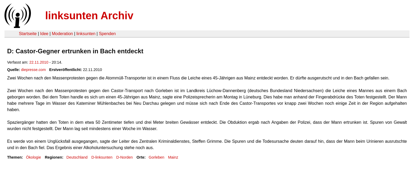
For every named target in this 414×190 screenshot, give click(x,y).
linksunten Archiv (89, 15)
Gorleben (156, 157)
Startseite (28, 33)
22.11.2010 (38, 62)
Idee (44, 33)
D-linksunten (101, 157)
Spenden (107, 33)
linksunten (85, 33)
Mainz (173, 157)
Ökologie (33, 157)
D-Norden (124, 157)
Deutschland (77, 157)
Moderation (62, 33)
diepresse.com (33, 70)
